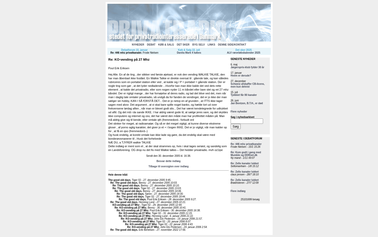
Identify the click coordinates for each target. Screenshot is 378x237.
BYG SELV (198, 44)
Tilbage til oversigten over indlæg (168, 166)
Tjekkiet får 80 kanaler (244, 95)
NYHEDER (138, 44)
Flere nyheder (239, 111)
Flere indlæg (238, 191)
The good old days (119, 180)
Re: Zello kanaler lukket (245, 163)
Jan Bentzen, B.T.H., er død (247, 103)
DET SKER (183, 44)
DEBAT (151, 44)
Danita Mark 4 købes (189, 52)
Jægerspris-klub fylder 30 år (247, 67)
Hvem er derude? (241, 75)
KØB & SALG (166, 44)
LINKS (211, 44)
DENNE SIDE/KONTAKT (232, 44)
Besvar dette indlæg (168, 161)
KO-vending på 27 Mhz (126, 205)
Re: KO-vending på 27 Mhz (130, 207)
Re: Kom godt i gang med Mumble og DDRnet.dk (246, 153)
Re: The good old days (123, 182)
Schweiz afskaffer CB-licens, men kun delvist (248, 85)
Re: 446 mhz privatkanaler (125, 52)
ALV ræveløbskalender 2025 (243, 52)
